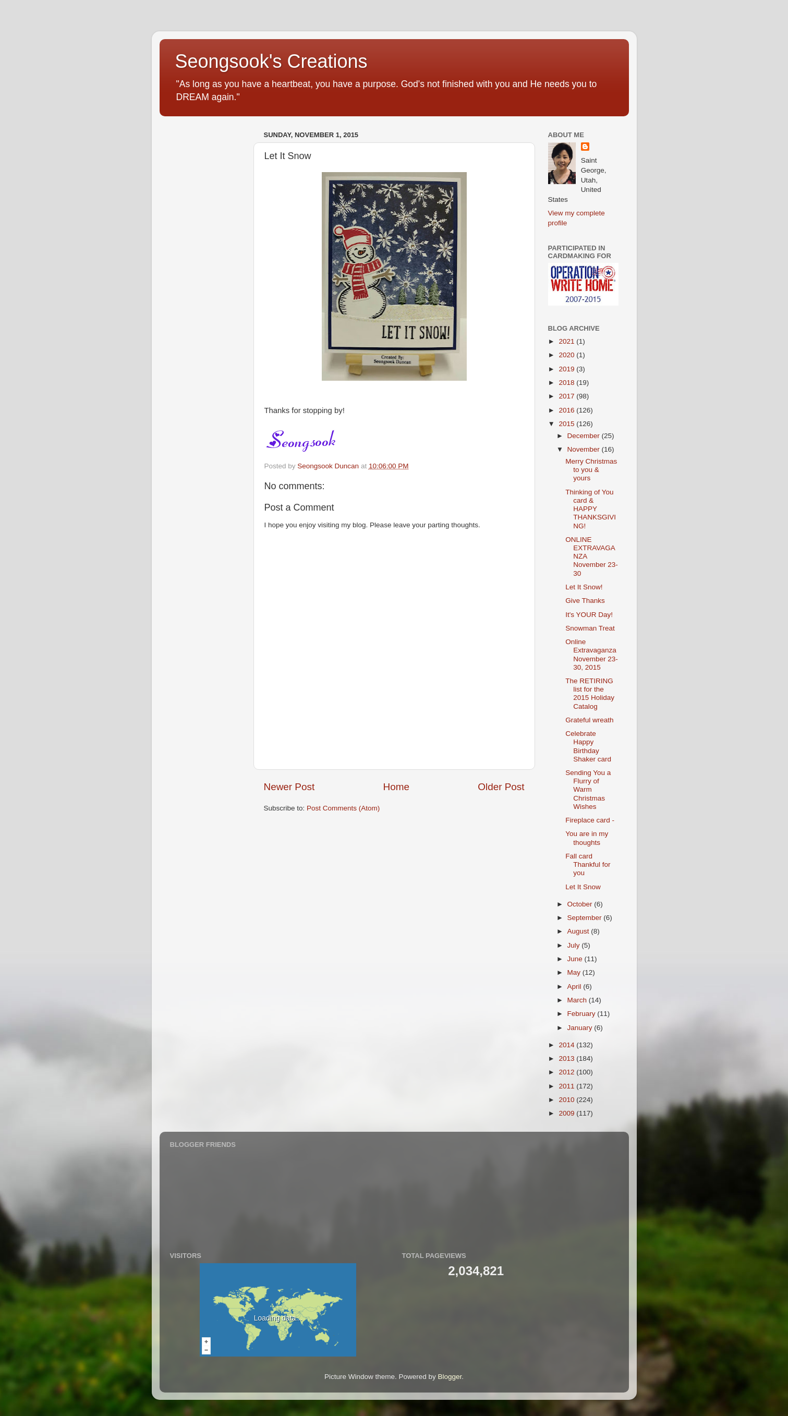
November (584, 449)
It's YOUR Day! (589, 615)
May (575, 972)
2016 (567, 410)
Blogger (450, 1377)
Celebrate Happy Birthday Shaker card (588, 746)
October (581, 904)
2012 (567, 1072)
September (585, 918)
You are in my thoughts (586, 838)
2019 (567, 369)
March (578, 1000)
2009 (567, 1113)
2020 (567, 355)
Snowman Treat (590, 628)
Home (396, 786)
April (575, 986)
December (584, 436)
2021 (567, 341)
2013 (567, 1058)
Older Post (501, 786)
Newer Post (289, 786)
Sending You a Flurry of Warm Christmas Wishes (588, 789)
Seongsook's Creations (271, 61)
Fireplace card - (589, 820)
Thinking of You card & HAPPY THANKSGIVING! (590, 509)
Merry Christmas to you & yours (591, 469)
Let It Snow (583, 887)
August (579, 931)
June (576, 959)
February (582, 1014)
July (574, 945)
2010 (567, 1100)
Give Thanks (585, 600)
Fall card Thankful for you (587, 864)
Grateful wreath (589, 720)
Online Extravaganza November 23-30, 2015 (591, 654)
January (581, 1028)
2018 (567, 382)
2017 (567, 396)
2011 (567, 1086)
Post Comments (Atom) (343, 808)
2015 (567, 424)
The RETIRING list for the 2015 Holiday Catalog (589, 693)
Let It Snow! (583, 587)
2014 (567, 1045)
